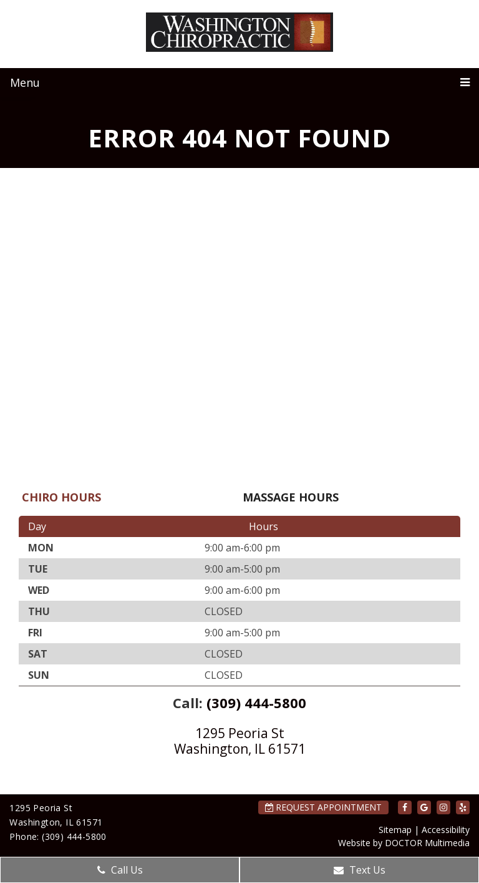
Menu (25, 82)
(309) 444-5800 (256, 702)
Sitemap (395, 830)
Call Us (120, 870)
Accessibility (446, 830)
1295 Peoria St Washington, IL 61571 (240, 740)
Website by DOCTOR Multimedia (404, 843)
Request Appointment (323, 807)
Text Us (359, 870)
